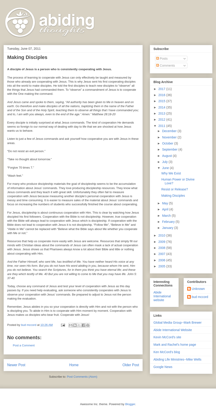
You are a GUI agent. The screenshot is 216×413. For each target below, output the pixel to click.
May (165, 203)
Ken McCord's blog (166, 352)
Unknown (198, 289)
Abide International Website (172, 330)
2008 (162, 248)
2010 (162, 235)
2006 (162, 260)
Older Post (130, 365)
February (169, 221)
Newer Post (16, 365)
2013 (162, 113)
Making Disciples (173, 195)
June (166, 168)
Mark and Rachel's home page (174, 344)
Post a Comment (24, 345)
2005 (162, 266)
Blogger (130, 404)
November (169, 137)
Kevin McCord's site (167, 337)
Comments (165, 65)
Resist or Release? (174, 189)
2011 (162, 126)
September (170, 149)
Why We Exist (171, 173)
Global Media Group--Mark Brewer (177, 322)
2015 (162, 101)
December (169, 131)
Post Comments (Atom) (82, 376)
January (168, 228)
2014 (162, 107)
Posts (162, 58)
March (167, 215)
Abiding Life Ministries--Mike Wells (177, 359)
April (165, 209)
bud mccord (200, 297)
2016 (162, 95)
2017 (162, 89)
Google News (162, 367)
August (167, 156)
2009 (162, 242)
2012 (162, 119)
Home (74, 365)
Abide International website (162, 296)
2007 (162, 254)
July (165, 162)
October (168, 143)
